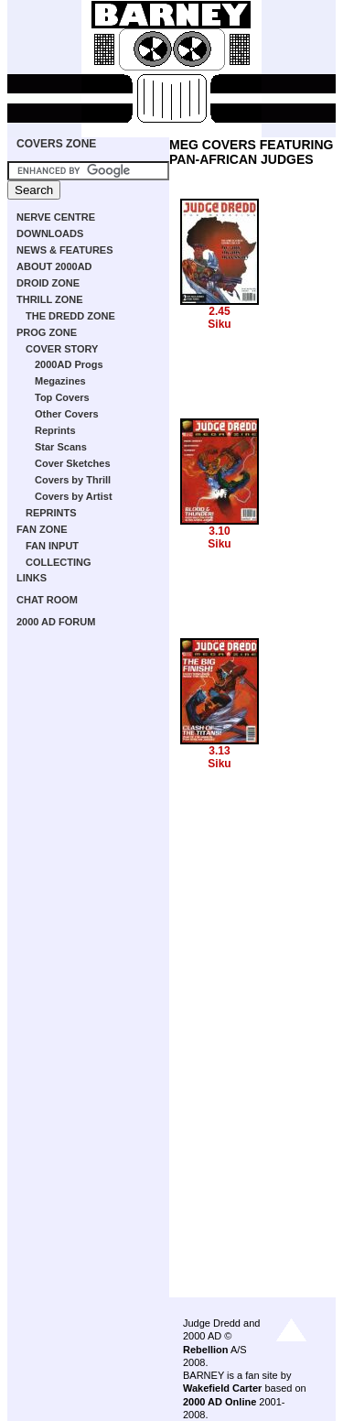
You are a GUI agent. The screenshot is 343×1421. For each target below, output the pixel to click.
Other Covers (67, 413)
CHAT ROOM (47, 599)
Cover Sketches (73, 463)
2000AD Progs (69, 364)
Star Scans (61, 446)
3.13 (219, 750)
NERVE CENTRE (55, 217)
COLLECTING (58, 562)
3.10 (219, 531)
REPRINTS (51, 512)
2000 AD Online (219, 1401)
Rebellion (206, 1349)
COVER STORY (62, 348)
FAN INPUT (52, 545)
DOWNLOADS (49, 233)
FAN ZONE (42, 529)
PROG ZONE (46, 332)
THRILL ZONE (49, 299)
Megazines (60, 380)
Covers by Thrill (73, 479)
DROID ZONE (48, 282)
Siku (219, 324)
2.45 (219, 311)
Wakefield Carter (222, 1388)
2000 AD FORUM (55, 621)
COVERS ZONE (56, 143)
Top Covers (62, 397)
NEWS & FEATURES (64, 249)
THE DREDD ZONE (70, 315)
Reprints (55, 430)
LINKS (31, 577)
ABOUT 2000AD (54, 266)
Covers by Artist (74, 496)
